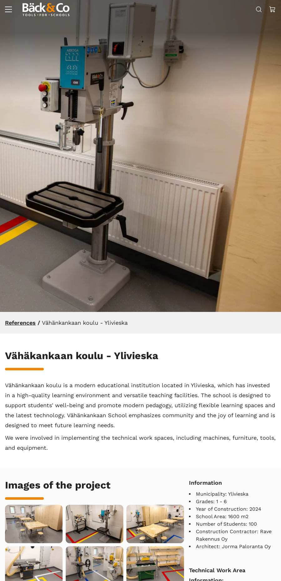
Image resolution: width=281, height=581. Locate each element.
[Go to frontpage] (46, 9)
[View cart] (272, 9)
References (20, 322)
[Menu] (8, 9)
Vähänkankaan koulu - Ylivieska (85, 322)
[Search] (259, 9)
